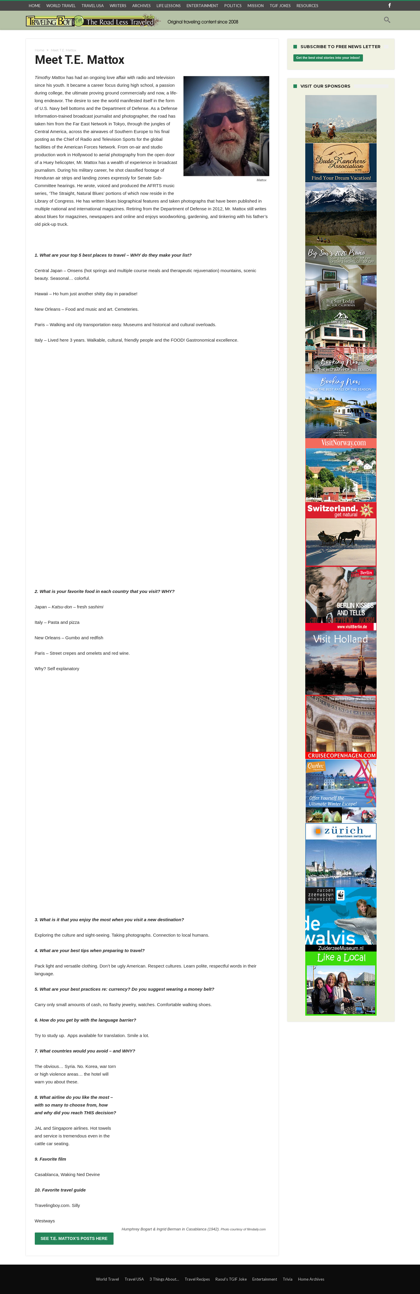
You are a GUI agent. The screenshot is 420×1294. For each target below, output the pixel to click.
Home (39, 50)
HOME (34, 5)
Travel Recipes (197, 1279)
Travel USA (134, 1279)
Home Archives (311, 1279)
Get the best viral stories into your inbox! (328, 57)
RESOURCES (307, 5)
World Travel (107, 1279)
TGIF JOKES (280, 5)
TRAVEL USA (92, 5)
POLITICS (233, 5)
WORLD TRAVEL (60, 5)
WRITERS (118, 5)
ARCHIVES (141, 5)
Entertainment (264, 1279)
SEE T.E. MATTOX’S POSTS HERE (74, 1238)
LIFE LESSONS (169, 5)
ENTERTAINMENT (202, 5)
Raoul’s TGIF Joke (231, 1279)
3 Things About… (164, 1279)
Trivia (287, 1279)
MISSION (256, 5)
